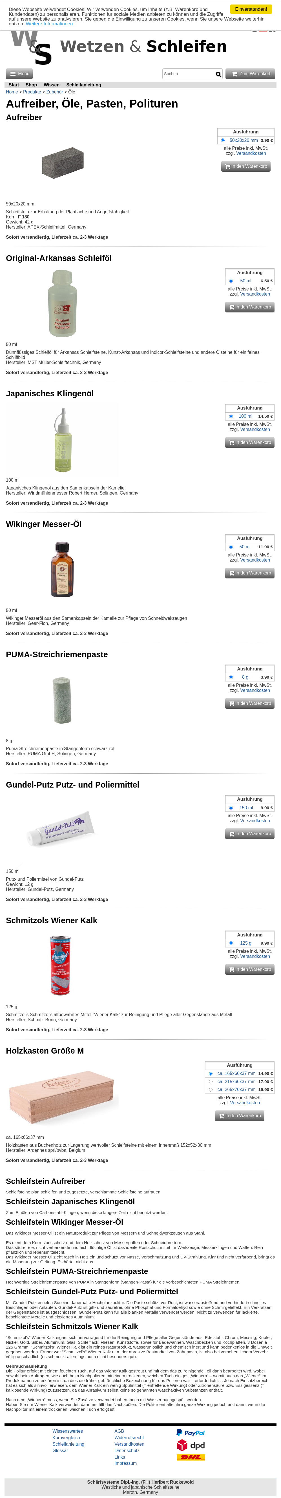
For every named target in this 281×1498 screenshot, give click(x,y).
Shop (31, 84)
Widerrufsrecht (129, 1437)
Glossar (60, 1450)
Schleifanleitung (83, 84)
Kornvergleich (66, 1437)
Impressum (125, 1463)
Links (119, 1457)
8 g (245, 677)
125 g (245, 943)
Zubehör (54, 92)
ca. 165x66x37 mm (237, 1073)
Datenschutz (127, 1450)
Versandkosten (251, 153)
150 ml (246, 807)
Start (14, 84)
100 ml (245, 416)
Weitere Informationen (49, 23)
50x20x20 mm (244, 140)
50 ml (245, 280)
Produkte (32, 92)
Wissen (51, 84)
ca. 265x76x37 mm (237, 1089)
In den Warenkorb (246, 166)
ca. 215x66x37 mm (237, 1081)
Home (12, 92)
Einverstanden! (251, 9)
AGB (119, 1431)
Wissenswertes (67, 1431)
